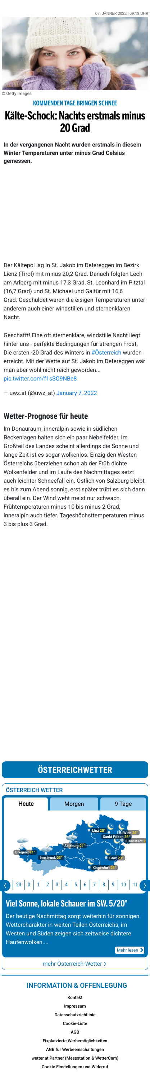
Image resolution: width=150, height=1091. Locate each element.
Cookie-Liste (75, 1023)
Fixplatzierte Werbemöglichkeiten (75, 1040)
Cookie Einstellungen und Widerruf (75, 1066)
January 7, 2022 (76, 393)
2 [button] (52, 885)
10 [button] (127, 885)
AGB (75, 1032)
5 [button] (80, 885)
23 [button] (23, 885)
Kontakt (75, 997)
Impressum (75, 1006)
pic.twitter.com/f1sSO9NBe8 (40, 378)
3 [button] (61, 885)
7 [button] (98, 885)
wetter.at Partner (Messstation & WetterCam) (75, 1058)
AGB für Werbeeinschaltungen (75, 1049)
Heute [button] (25, 803)
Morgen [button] (74, 803)
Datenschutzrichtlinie (75, 1014)
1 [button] (42, 885)
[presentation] (5, 885)
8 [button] (108, 885)
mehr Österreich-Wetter (74, 963)
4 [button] (70, 885)
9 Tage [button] (123, 803)
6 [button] (89, 885)
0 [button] (33, 885)
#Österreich (106, 352)
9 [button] (117, 885)
